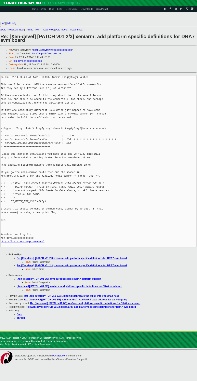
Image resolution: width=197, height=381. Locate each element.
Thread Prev (32, 29)
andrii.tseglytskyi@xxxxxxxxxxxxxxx (52, 50)
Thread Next (47, 29)
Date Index (61, 29)
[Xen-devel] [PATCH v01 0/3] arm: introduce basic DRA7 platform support (59, 278)
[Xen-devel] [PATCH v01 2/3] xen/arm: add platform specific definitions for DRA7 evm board (69, 286)
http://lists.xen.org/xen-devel (22, 241)
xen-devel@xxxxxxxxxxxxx (27, 60)
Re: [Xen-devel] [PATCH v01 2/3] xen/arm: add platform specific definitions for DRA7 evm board (72, 258)
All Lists (11, 23)
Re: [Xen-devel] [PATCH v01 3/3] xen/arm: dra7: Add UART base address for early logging (75, 299)
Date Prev (6, 29)
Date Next (18, 29)
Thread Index (75, 29)
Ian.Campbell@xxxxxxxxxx (46, 53)
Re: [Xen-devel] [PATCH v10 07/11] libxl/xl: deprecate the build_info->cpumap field (71, 296)
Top (3, 23)
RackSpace (58, 355)
